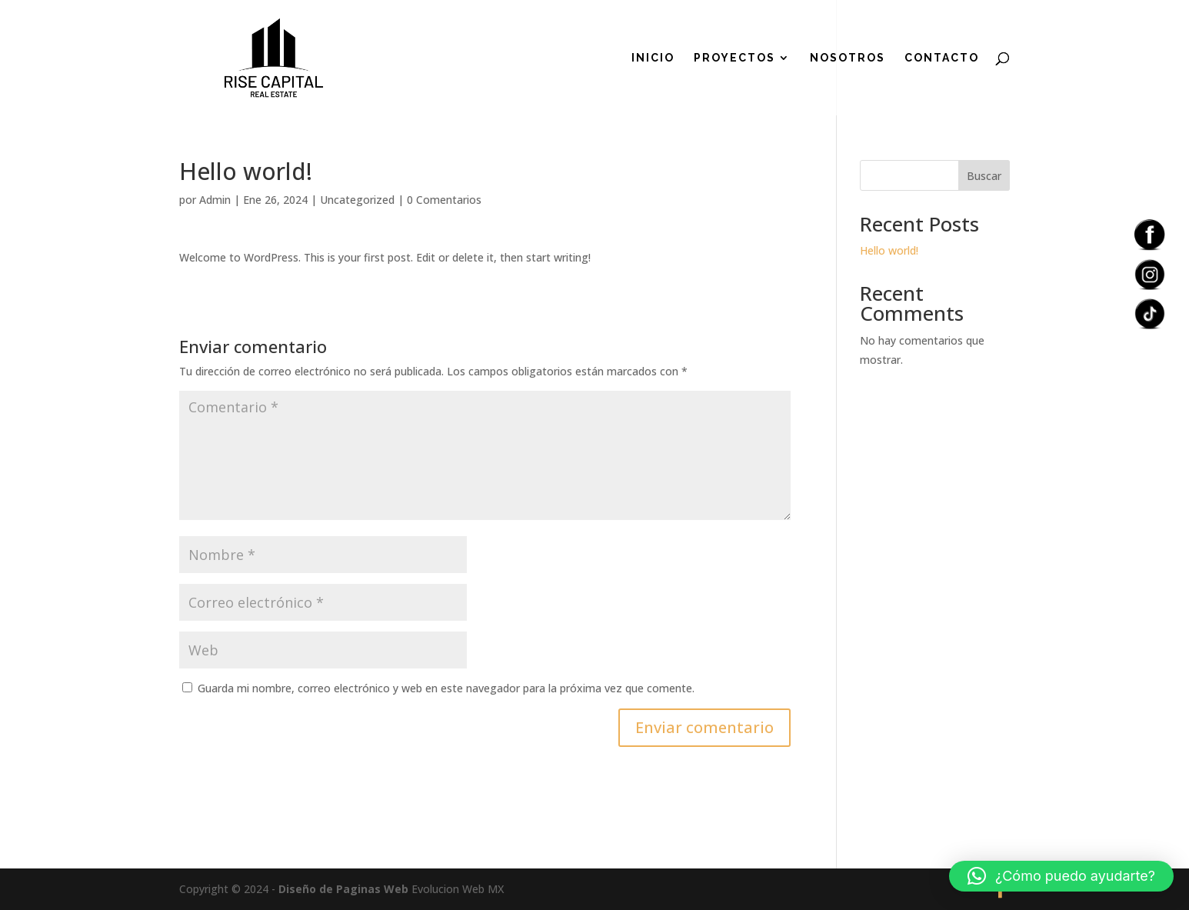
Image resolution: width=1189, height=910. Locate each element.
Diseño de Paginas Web (343, 889)
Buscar (984, 175)
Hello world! (889, 250)
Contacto (941, 58)
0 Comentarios (444, 199)
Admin (215, 199)
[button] (1061, 876)
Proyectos (734, 58)
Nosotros (847, 58)
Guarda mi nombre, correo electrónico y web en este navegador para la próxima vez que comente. (446, 688)
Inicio (652, 58)
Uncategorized (357, 199)
